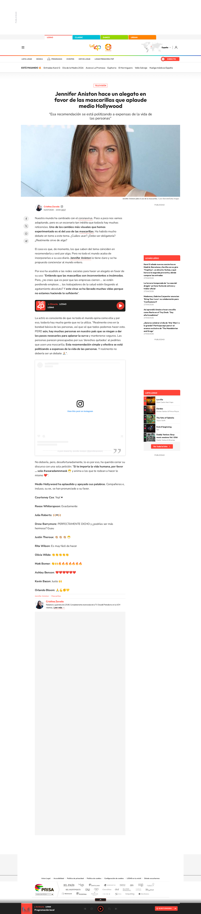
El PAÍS (69, 885)
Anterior (85, 908)
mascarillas (86, 231)
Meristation (143, 893)
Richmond (67, 893)
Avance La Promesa (95, 67)
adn (139, 885)
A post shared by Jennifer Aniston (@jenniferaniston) (80, 451)
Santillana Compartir (110, 885)
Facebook (26, 218)
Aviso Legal (46, 878)
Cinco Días (106, 889)
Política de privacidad (75, 878)
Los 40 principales (82, 885)
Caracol (150, 885)
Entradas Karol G (52, 67)
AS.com (130, 885)
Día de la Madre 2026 (72, 67)
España (165, 47)
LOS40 (50, 37)
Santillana (95, 885)
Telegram (26, 241)
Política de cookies (94, 878)
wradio (95, 889)
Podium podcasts (94, 893)
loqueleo (130, 893)
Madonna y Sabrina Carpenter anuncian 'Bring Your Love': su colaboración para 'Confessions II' (161, 299)
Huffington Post (72, 889)
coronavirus (85, 218)
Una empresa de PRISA (44, 888)
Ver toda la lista (160, 446)
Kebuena (147, 889)
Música (39, 59)
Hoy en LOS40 (84, 59)
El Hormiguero (125, 67)
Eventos (70, 59)
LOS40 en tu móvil (134, 878)
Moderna (81, 893)
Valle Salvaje (141, 67)
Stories (117, 849)
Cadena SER (122, 885)
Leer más (58, 607)
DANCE (106, 37)
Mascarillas (56, 596)
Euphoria (111, 67)
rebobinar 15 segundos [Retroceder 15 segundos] (91, 908)
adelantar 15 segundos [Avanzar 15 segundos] (109, 908)
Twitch (111, 849)
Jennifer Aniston (42, 596)
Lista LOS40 (27, 59)
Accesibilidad (59, 878)
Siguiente (116, 908)
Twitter (26, 226)
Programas (56, 59)
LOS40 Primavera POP (104, 59)
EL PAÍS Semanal (127, 889)
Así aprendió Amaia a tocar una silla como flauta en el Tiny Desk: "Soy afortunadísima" (160, 312)
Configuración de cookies (114, 878)
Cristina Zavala (52, 206)
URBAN (134, 37)
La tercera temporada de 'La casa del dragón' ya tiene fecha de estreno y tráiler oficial (160, 286)
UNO (88, 889)
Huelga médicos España (161, 67)
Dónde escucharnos (152, 878)
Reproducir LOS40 (120, 306)
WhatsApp (26, 233)
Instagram (84, 849)
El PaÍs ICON (106, 893)
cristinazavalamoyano (61, 206)
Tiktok (89, 849)
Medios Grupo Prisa (44, 894)
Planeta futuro (137, 889)
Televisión (100, 85)
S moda (118, 893)
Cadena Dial (117, 889)
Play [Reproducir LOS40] (100, 909)
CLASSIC (79, 37)
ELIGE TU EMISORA (165, 908)
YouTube (95, 849)
